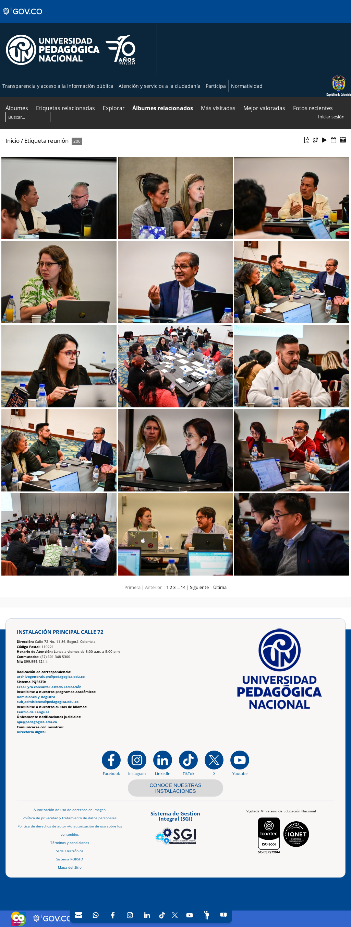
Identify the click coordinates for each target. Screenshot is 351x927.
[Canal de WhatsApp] (95, 915)
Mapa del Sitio (70, 867)
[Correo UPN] (78, 915)
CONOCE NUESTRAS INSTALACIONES (175, 788)
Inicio (12, 140)
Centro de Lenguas (33, 712)
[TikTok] (162, 915)
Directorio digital (31, 732)
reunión (58, 140)
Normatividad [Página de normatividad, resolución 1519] (247, 86)
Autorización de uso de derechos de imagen (70, 810)
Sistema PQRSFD (69, 859)
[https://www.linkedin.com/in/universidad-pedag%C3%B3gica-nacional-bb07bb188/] (163, 763)
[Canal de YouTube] (189, 915)
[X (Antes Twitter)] (175, 915)
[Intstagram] (129, 915)
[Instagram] (137, 763)
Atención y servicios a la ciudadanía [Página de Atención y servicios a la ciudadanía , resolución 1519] (160, 86)
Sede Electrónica (69, 851)
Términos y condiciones (69, 843)
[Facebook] (112, 915)
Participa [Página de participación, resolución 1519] (216, 86)
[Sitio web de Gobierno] (23, 18)
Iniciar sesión (331, 117)
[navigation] (151, 915)
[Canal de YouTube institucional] (240, 763)
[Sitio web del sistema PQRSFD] (223, 915)
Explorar (114, 108)
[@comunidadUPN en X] (214, 763)
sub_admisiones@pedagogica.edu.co (47, 701)
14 (183, 587)
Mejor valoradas (264, 108)
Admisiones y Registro (36, 697)
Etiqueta (35, 140)
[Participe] (206, 915)
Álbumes (16, 108)
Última (220, 587)
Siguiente (199, 587)
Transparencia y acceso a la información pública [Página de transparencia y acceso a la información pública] (57, 86)
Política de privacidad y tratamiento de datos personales (70, 818)
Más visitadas (218, 108)
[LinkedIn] (147, 915)
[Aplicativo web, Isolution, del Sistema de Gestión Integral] (175, 827)
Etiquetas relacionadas (65, 108)
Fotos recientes (313, 108)
